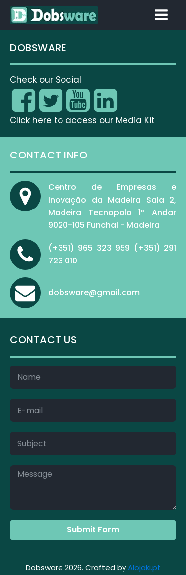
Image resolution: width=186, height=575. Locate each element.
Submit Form (93, 529)
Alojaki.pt (144, 567)
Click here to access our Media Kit (82, 120)
